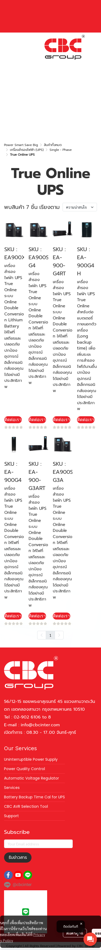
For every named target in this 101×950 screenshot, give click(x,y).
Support (11, 816)
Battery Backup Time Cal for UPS (34, 797)
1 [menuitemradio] (50, 635)
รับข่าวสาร (18, 857)
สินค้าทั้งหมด (53, 145)
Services (12, 787)
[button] (48, 64)
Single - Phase (61, 149)
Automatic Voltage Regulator (31, 778)
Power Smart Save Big (21, 145)
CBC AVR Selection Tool (26, 806)
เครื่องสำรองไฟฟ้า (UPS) (27, 149)
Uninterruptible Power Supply (31, 759)
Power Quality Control (24, 768)
